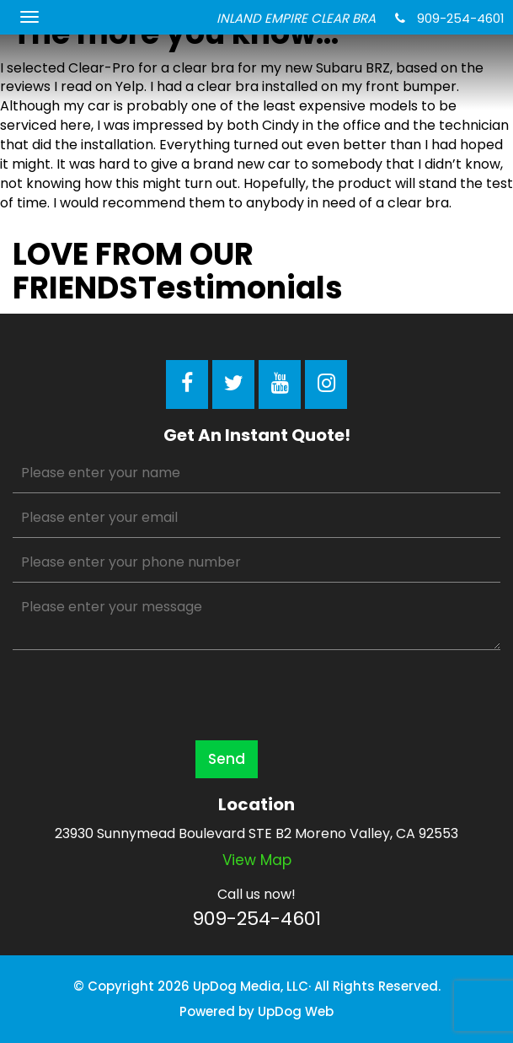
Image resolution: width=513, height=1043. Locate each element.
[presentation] (141, 695)
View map (256, 860)
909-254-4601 (450, 18)
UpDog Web (296, 1011)
